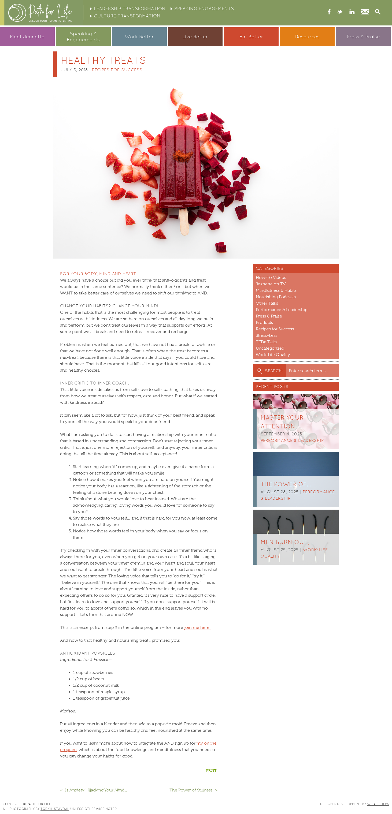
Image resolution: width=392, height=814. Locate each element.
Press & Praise (363, 36)
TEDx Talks (266, 341)
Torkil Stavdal (54, 809)
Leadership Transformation (129, 8)
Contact (365, 12)
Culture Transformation (127, 15)
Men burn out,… (287, 542)
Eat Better (251, 36)
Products (264, 322)
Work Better (139, 36)
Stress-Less (266, 335)
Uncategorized (270, 348)
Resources (307, 36)
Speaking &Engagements (83, 36)
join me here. (197, 627)
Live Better (195, 36)
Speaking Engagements (204, 8)
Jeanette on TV (271, 284)
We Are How (378, 804)
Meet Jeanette (27, 36)
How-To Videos (271, 277)
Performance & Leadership (281, 309)
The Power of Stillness (191, 790)
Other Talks (267, 303)
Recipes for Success (117, 69)
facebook (329, 12)
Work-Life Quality (273, 354)
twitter (340, 12)
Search (377, 12)
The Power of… (286, 484)
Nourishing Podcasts (276, 296)
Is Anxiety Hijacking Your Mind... (96, 790)
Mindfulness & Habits (276, 290)
